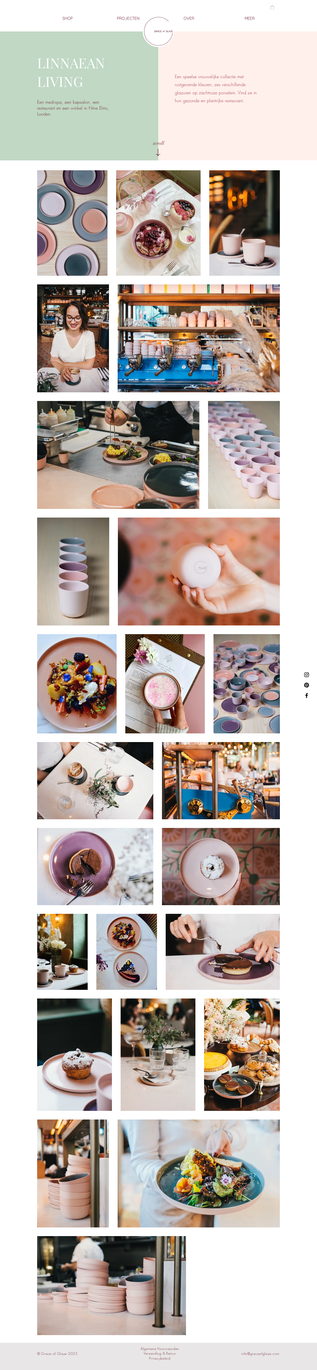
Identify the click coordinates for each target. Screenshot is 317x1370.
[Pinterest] (306, 685)
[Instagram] (306, 675)
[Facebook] (306, 695)
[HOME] (158, 31)
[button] (272, 7)
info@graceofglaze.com (260, 1353)
